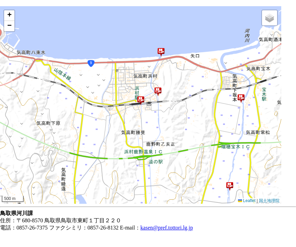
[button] (161, 52)
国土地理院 (269, 200)
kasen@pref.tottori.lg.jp (166, 228)
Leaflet (246, 200)
